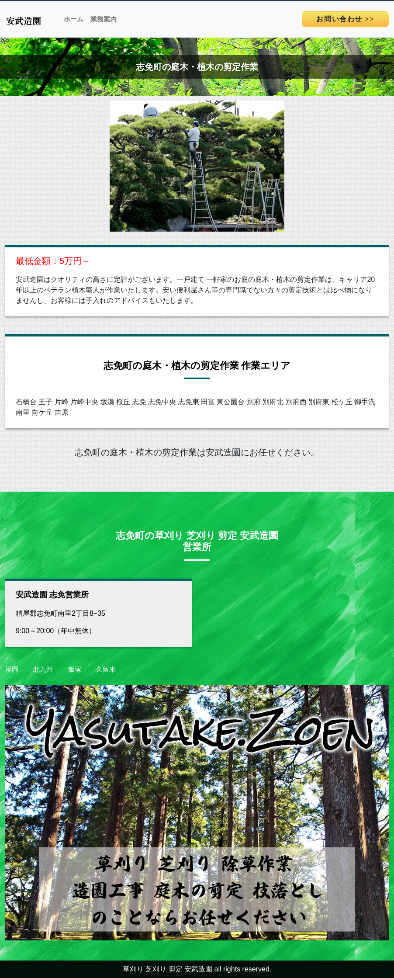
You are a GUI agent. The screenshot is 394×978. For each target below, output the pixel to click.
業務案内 (103, 19)
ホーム (73, 19)
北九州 (43, 669)
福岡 (11, 669)
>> (345, 19)
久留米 (106, 669)
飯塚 (74, 669)
